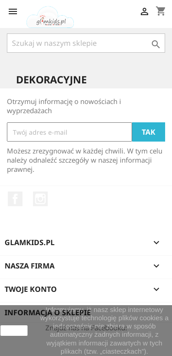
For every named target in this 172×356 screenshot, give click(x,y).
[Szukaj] (86, 43)
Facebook (15, 199)
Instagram (40, 199)
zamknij (14, 330)
